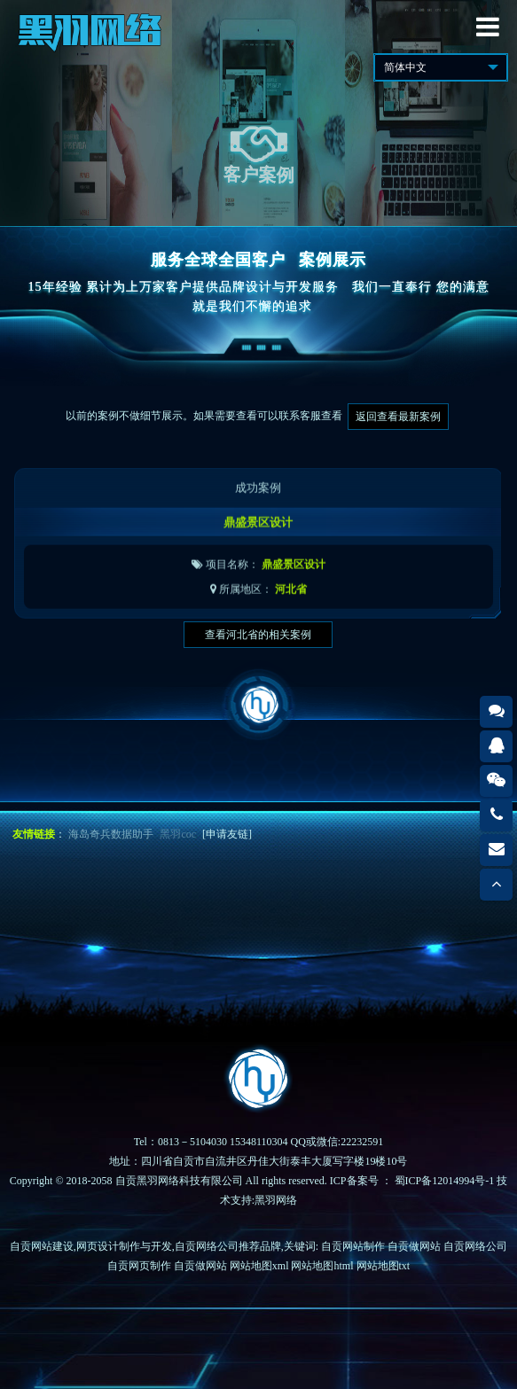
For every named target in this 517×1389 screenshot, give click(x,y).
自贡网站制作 (353, 1246)
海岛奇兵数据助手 (110, 834)
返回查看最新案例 (398, 416)
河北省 (291, 602)
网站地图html (322, 1266)
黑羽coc (178, 834)
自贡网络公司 (475, 1246)
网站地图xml (259, 1266)
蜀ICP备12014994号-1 (445, 1180)
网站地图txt (383, 1266)
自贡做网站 (414, 1246)
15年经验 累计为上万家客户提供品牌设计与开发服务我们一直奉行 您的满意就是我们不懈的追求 (259, 296)
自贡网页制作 (139, 1266)
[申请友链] (227, 834)
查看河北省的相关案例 (258, 634)
